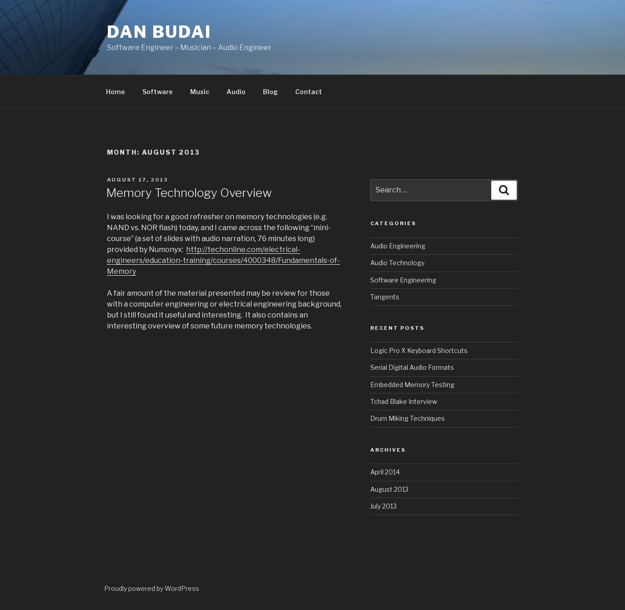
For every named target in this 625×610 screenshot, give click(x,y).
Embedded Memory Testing (412, 384)
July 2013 (383, 506)
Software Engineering (403, 280)
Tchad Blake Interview (403, 401)
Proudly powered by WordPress (151, 588)
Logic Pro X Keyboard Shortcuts (419, 350)
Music (199, 92)
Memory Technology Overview (189, 193)
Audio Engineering (397, 246)
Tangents (384, 297)
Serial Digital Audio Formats (412, 367)
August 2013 (389, 489)
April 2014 (385, 472)
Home (115, 92)
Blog (270, 92)
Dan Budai (159, 32)
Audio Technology (397, 263)
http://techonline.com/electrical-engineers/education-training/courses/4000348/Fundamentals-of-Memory (223, 260)
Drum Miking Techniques (407, 418)
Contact (308, 92)
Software (157, 92)
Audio (236, 92)
